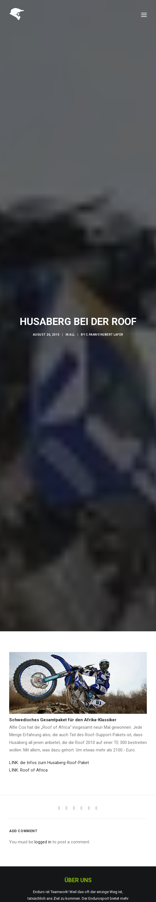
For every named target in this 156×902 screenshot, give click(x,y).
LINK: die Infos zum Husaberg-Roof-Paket (49, 742)
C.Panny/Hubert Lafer (104, 324)
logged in (42, 822)
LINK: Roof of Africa (28, 750)
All (72, 324)
